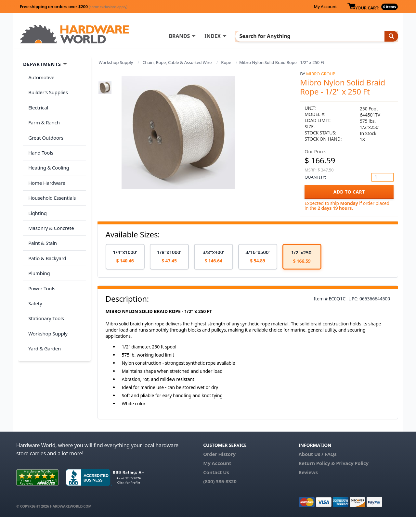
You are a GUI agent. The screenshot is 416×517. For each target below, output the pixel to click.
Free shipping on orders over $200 (73, 6)
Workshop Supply (116, 62)
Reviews (308, 472)
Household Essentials (50, 179)
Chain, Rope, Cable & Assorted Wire (177, 62)
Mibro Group (320, 74)
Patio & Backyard (46, 230)
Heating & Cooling (47, 153)
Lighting (36, 191)
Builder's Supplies (47, 89)
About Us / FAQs (317, 454)
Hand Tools (39, 140)
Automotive (40, 76)
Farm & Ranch (42, 114)
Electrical (37, 102)
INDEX (239, 36)
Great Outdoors (44, 127)
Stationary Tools (45, 281)
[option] (125, 257)
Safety (34, 268)
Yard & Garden (43, 307)
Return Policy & (316, 463)
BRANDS (205, 36)
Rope (226, 62)
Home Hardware (45, 166)
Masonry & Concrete (49, 204)
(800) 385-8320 (219, 481)
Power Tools (40, 256)
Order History (219, 454)
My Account (325, 6)
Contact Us (216, 472)
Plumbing (37, 243)
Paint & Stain (41, 217)
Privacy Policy (352, 463)
